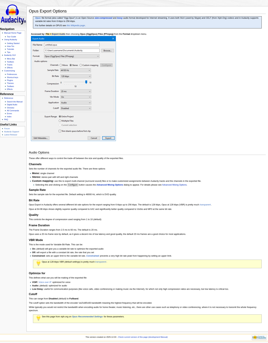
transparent (205, 205)
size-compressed (103, 18)
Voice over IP (45, 282)
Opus (38, 18)
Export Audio (58, 34)
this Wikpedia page (76, 25)
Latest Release (10, 135)
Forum (7, 129)
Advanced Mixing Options (110, 185)
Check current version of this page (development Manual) (143, 337)
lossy (120, 18)
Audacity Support (11, 132)
